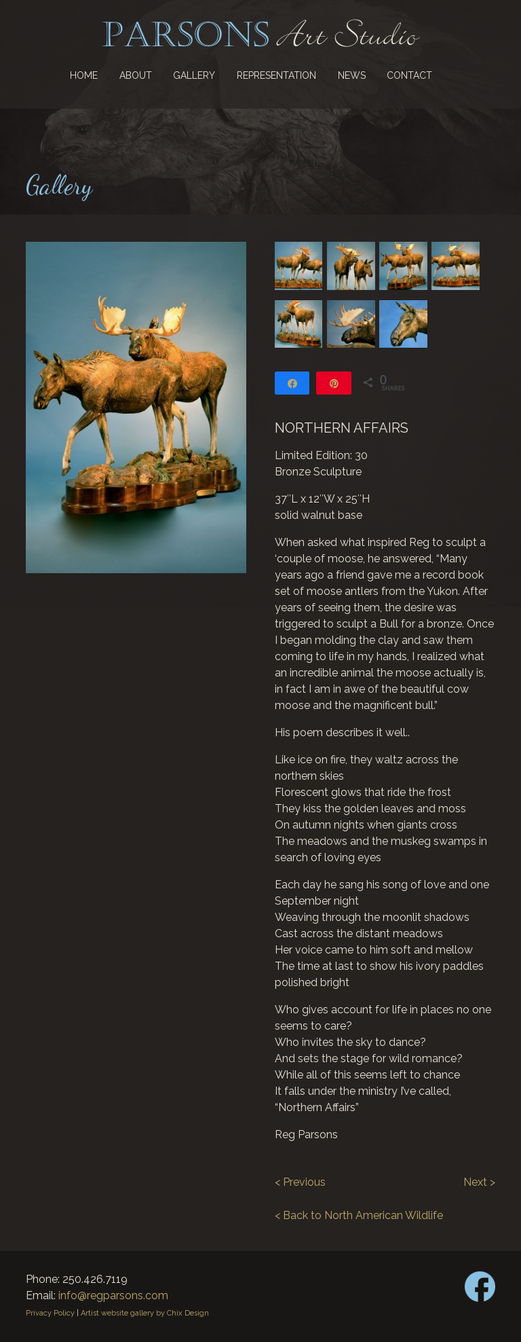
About (135, 75)
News (352, 75)
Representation (276, 75)
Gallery (194, 75)
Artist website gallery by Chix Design (145, 1313)
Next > (479, 1182)
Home (84, 75)
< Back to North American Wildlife (359, 1215)
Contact (409, 75)
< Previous (300, 1182)
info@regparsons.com (113, 1295)
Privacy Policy (50, 1313)
